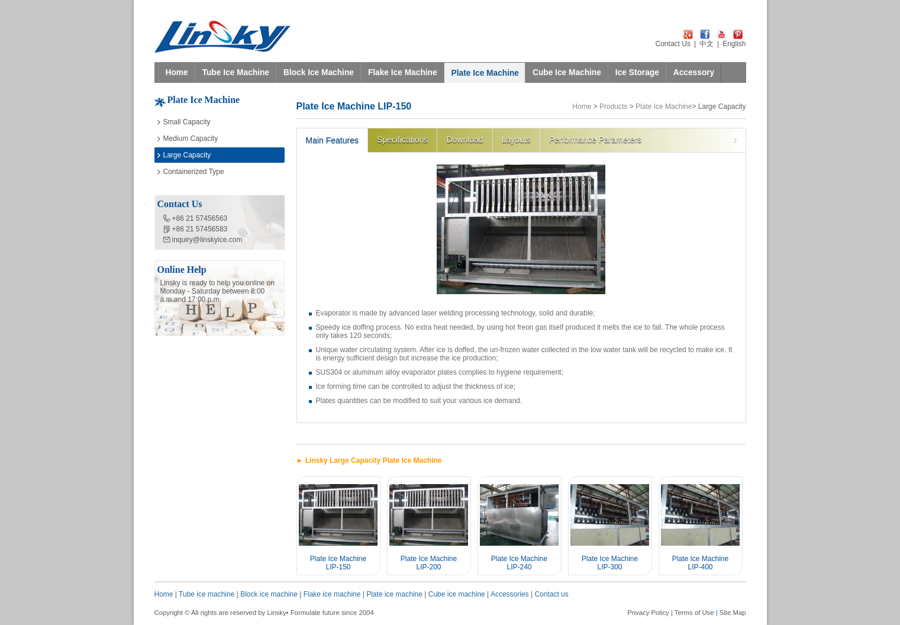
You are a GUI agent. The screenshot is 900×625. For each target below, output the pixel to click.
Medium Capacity (190, 138)
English (734, 44)
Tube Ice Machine (235, 72)
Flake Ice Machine (402, 72)
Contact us (551, 594)
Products (613, 106)
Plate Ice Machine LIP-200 (429, 563)
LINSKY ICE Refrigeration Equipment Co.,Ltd (222, 37)
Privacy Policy (648, 612)
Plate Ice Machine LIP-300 (610, 563)
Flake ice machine (332, 594)
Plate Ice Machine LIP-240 (519, 563)
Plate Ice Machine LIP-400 (700, 563)
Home (177, 72)
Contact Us (673, 44)
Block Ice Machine (318, 72)
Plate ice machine (394, 594)
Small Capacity (187, 122)
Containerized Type (193, 171)
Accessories (510, 594)
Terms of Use (694, 612)
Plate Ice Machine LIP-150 (338, 563)
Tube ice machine (206, 594)
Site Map (733, 612)
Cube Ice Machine (567, 72)
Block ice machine (269, 594)
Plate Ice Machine (485, 73)
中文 (706, 44)
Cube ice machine (456, 594)
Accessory (693, 72)
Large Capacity (187, 155)
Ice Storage (637, 72)
